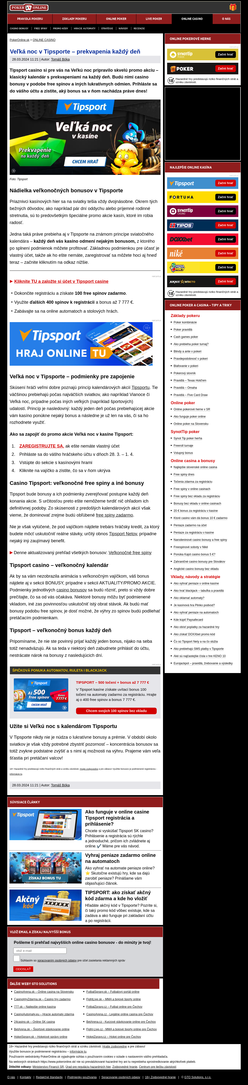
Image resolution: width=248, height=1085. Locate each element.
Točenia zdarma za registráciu (193, 481)
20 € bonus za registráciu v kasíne (196, 510)
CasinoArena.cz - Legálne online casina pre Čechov (119, 1014)
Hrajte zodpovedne (89, 769)
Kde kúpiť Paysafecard (188, 619)
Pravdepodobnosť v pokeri (191, 358)
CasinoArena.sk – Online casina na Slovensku (44, 991)
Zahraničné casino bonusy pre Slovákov (199, 561)
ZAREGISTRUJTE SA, (41, 446)
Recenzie (139, 28)
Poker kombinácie (185, 322)
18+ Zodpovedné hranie (160, 1077)
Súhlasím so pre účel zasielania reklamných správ (73, 960)
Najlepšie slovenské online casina (195, 467)
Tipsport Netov (123, 533)
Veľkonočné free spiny (129, 552)
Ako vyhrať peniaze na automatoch (196, 612)
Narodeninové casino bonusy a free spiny (200, 540)
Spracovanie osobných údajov (120, 1077)
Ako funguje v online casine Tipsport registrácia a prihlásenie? (117, 818)
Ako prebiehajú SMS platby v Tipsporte (199, 649)
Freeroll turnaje (183, 445)
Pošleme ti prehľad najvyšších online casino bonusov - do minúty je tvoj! (82, 942)
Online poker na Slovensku (191, 424)
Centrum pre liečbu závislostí (157, 1067)
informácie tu (16, 774)
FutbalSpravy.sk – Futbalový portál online (112, 991)
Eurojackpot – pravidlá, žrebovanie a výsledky (203, 663)
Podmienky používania (82, 1077)
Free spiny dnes (184, 474)
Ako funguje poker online (190, 416)
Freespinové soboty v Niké (191, 547)
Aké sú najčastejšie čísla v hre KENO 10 (200, 656)
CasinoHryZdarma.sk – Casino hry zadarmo (42, 999)
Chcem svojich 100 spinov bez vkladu (116, 711)
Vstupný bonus (183, 453)
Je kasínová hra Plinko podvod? (194, 605)
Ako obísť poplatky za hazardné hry (196, 627)
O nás (11, 1077)
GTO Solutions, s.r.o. (197, 1077)
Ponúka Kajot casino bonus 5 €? (194, 554)
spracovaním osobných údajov (57, 960)
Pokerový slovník (185, 373)
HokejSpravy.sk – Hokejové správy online (40, 1036)
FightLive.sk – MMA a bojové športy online (113, 999)
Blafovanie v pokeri (186, 366)
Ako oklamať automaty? (189, 598)
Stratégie (107, 28)
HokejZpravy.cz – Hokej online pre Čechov (113, 1036)
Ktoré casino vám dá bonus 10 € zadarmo (200, 518)
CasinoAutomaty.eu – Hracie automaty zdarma (44, 1014)
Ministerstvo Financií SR (48, 1067)
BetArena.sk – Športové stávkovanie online (42, 1029)
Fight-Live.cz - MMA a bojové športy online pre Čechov (121, 1029)
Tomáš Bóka (60, 59)
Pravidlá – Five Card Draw (191, 395)
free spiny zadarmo (114, 515)
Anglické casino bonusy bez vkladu (196, 569)
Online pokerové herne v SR (192, 409)
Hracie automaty (84, 28)
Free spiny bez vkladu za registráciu (197, 496)
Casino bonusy (19, 28)
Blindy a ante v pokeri (188, 351)
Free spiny (40, 28)
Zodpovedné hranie (124, 1067)
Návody (123, 28)
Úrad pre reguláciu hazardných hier (88, 1067)
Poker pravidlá (183, 329)
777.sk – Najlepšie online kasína (35, 1006)
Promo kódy (60, 28)
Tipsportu (140, 387)
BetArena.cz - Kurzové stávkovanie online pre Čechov (121, 1021)
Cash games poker (186, 337)
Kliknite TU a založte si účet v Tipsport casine (61, 281)
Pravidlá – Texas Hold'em (190, 380)
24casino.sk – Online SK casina (34, 1021)
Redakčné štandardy (49, 1077)
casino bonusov (71, 590)
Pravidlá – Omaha (185, 387)
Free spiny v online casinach (192, 489)
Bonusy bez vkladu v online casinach (197, 503)
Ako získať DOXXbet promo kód (194, 634)
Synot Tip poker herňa (188, 438)
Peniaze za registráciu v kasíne (194, 532)
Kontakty (25, 1077)
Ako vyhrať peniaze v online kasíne (196, 583)
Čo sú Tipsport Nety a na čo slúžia (196, 641)
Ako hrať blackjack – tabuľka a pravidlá (199, 590)
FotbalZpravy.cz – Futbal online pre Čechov (114, 1006)
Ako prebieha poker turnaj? (191, 344)
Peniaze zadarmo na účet (190, 525)
